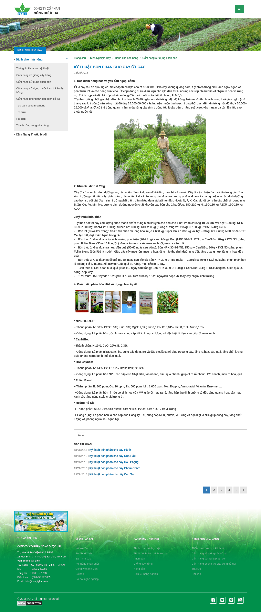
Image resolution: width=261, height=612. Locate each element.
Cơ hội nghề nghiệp (87, 579)
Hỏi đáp (21, 118)
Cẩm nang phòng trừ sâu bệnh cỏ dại (38, 98)
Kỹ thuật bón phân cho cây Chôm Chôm (107, 468)
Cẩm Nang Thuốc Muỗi (30, 134)
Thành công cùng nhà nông (32, 125)
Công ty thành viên (86, 568)
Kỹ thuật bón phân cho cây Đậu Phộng (106, 462)
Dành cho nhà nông (41, 59)
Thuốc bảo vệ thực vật (147, 548)
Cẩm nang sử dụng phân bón (33, 81)
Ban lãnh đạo (83, 558)
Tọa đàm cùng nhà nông (30, 105)
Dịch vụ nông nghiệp (146, 573)
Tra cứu (20, 112)
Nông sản (139, 568)
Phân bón (139, 558)
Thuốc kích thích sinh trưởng (151, 553)
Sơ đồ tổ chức (84, 553)
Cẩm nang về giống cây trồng (33, 75)
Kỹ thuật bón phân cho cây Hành (102, 449)
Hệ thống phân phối (87, 563)
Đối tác (79, 573)
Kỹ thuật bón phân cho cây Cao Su (104, 474)
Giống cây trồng (143, 563)
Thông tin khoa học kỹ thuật (32, 68)
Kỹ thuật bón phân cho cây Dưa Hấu (105, 456)
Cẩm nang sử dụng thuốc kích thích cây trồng (39, 90)
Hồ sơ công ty (83, 548)
